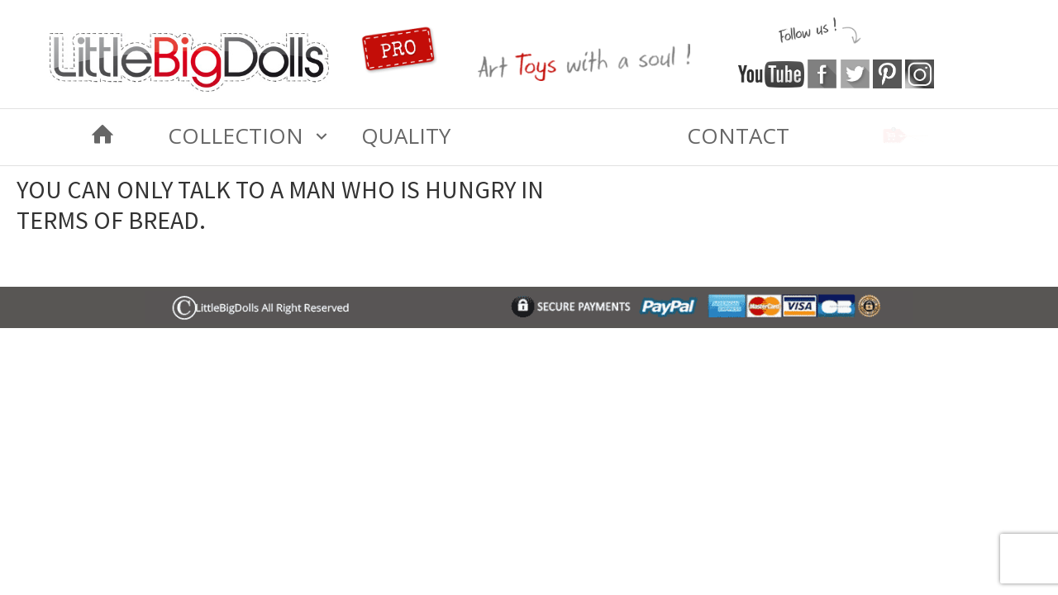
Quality (405, 135)
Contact (738, 135)
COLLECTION (235, 135)
